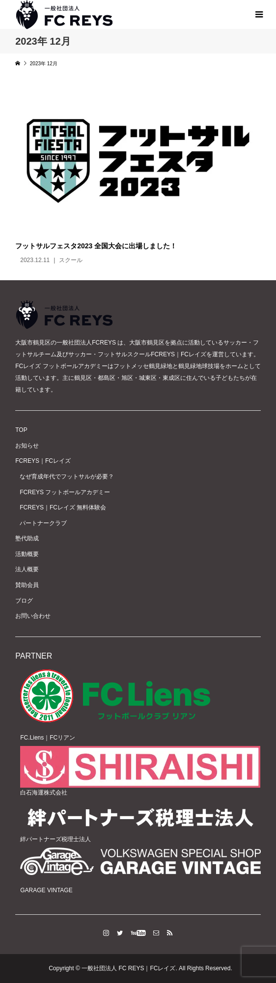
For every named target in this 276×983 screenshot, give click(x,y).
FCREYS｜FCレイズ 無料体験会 (63, 507)
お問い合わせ (33, 615)
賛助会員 (27, 585)
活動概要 (27, 554)
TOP (21, 429)
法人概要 (27, 569)
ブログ (24, 600)
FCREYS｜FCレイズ (43, 460)
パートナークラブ (43, 523)
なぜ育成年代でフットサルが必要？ (67, 476)
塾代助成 (27, 538)
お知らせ (27, 445)
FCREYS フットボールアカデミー (65, 492)
